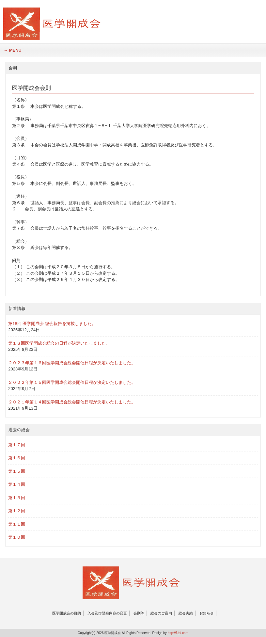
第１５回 (16, 471)
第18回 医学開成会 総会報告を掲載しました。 (52, 323)
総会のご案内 (161, 613)
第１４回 (16, 484)
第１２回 (16, 510)
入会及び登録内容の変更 (107, 613)
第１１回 (16, 524)
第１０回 (16, 537)
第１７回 (16, 444)
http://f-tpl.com (178, 633)
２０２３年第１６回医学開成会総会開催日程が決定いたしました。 (71, 362)
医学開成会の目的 (66, 613)
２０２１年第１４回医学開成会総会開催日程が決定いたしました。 (71, 402)
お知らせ (206, 613)
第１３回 (16, 497)
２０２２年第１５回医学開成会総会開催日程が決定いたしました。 (71, 382)
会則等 (138, 613)
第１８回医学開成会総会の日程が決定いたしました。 (59, 343)
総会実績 (186, 613)
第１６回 (16, 457)
